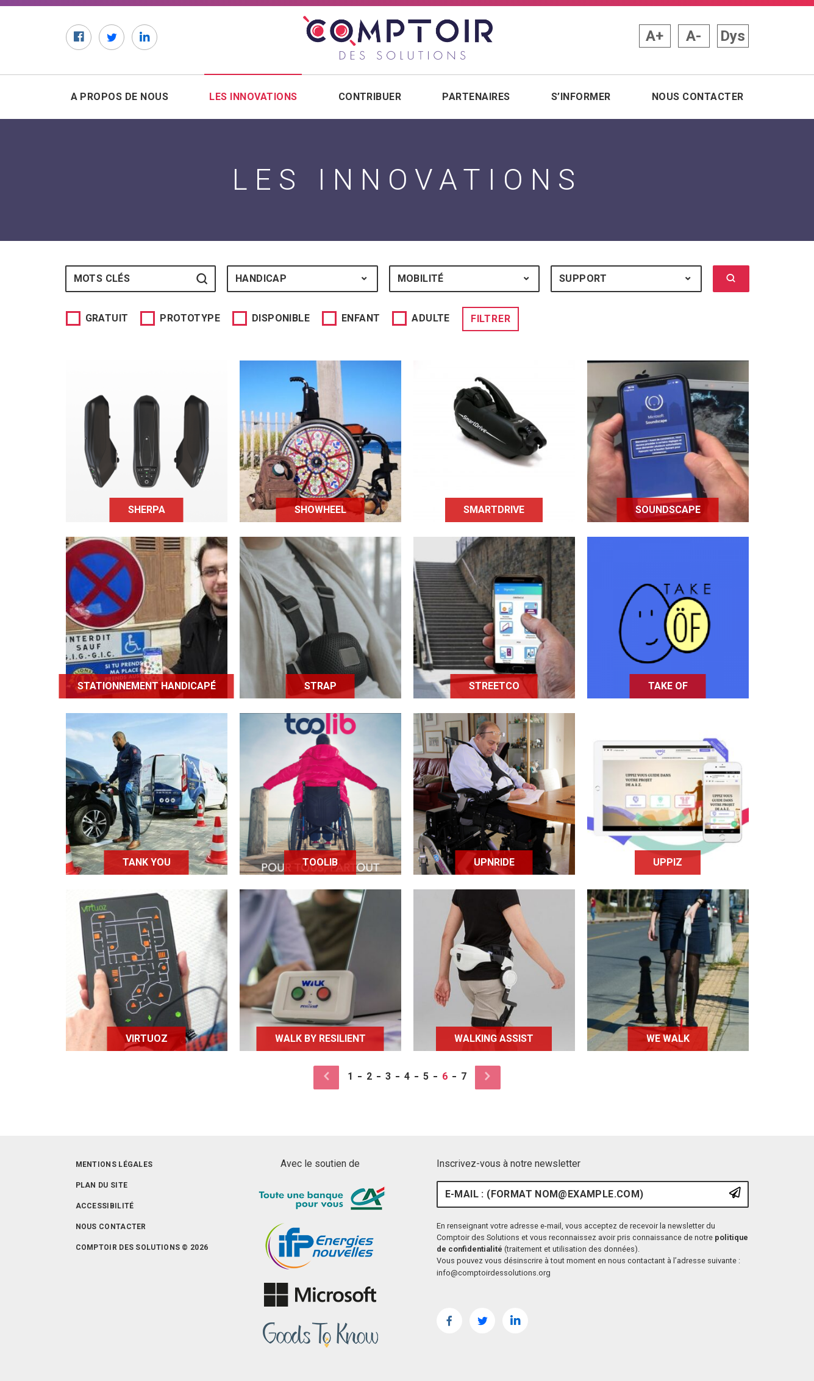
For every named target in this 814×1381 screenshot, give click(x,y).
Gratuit (107, 318)
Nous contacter (698, 96)
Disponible (281, 318)
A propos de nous (120, 96)
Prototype (190, 318)
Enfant (360, 318)
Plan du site (102, 1185)
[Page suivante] (482, 1077)
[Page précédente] (331, 1077)
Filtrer (491, 319)
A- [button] (693, 36)
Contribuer (370, 96)
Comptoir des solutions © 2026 (142, 1247)
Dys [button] (732, 36)
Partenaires (476, 96)
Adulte (430, 318)
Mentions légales (114, 1164)
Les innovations (255, 96)
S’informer (581, 96)
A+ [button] (654, 36)
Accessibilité (105, 1206)
